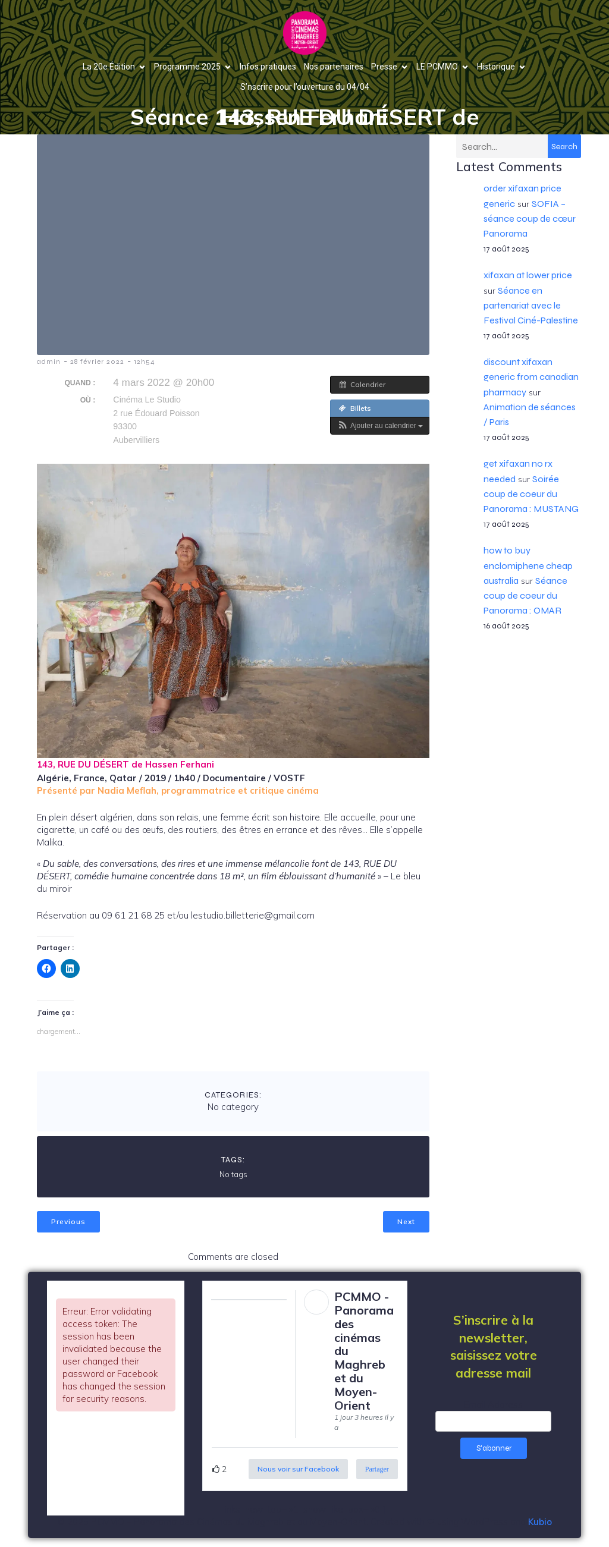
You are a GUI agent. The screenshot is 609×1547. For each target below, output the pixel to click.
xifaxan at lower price (528, 275)
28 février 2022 (97, 361)
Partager (377, 1469)
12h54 (144, 361)
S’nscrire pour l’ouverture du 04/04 (304, 87)
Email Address (493, 1404)
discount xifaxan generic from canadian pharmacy (531, 376)
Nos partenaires (333, 66)
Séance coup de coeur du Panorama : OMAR (525, 595)
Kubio (540, 1521)
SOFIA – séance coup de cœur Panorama (530, 218)
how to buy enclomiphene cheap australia (528, 565)
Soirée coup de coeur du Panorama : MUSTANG (531, 493)
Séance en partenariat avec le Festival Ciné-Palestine (531, 305)
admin (49, 361)
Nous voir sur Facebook (298, 1468)
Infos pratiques (268, 66)
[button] (380, 425)
